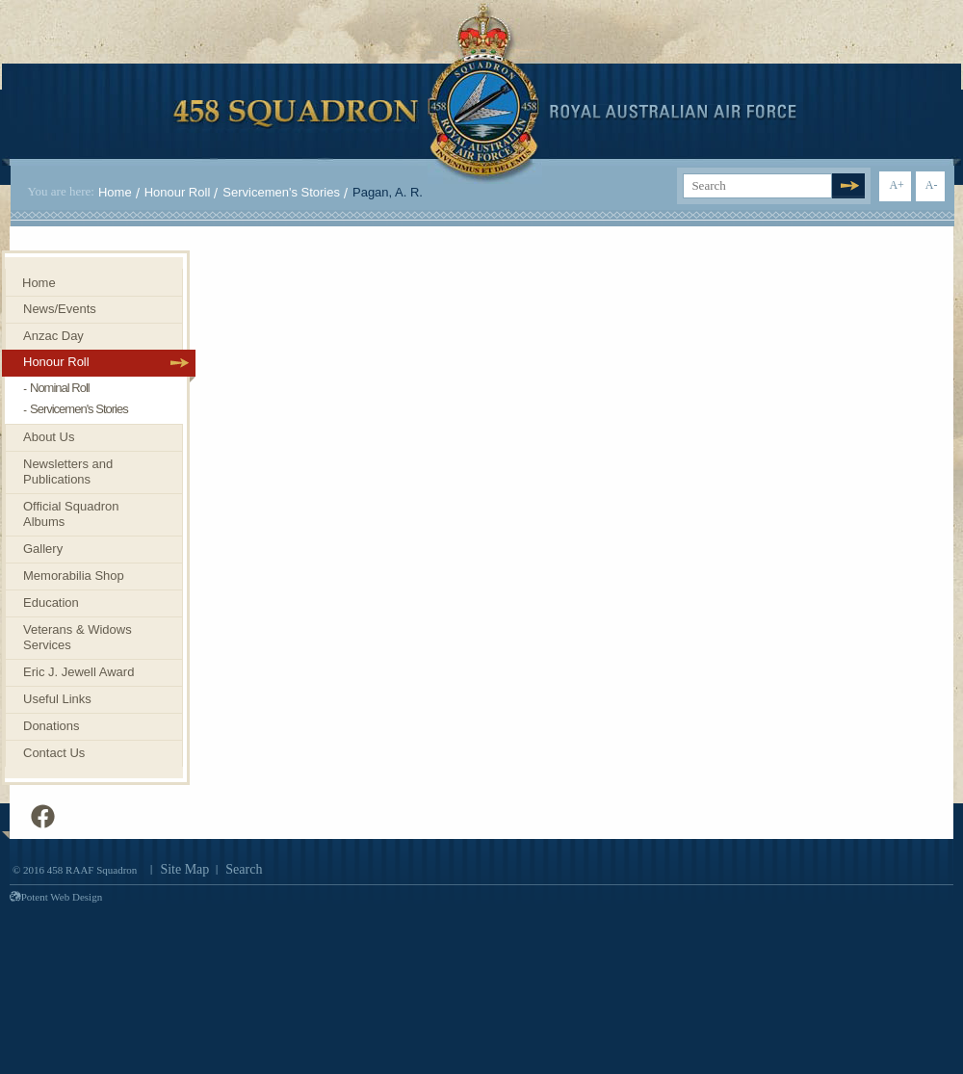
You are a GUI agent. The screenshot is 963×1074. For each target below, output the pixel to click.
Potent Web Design (56, 897)
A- (931, 185)
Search (243, 869)
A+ (896, 185)
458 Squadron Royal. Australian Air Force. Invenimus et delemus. (485, 93)
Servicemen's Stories (281, 192)
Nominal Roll (60, 387)
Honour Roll (177, 192)
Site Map (184, 869)
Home (115, 192)
